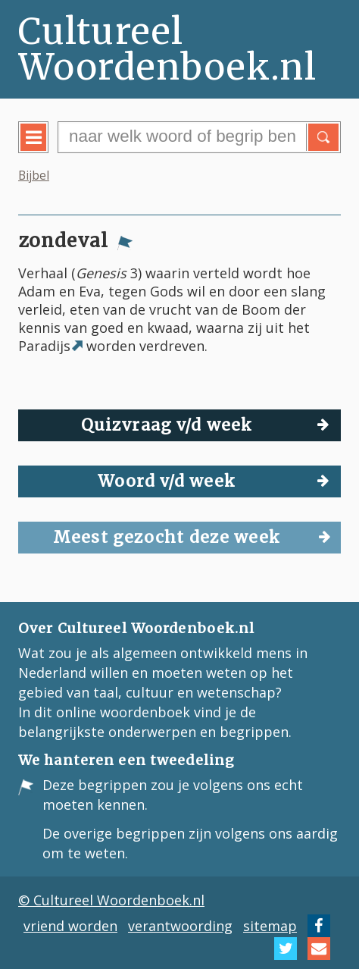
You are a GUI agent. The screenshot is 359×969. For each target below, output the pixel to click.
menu (44, 149)
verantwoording (180, 926)
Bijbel (33, 175)
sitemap (270, 926)
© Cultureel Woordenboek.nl (111, 900)
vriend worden (70, 926)
